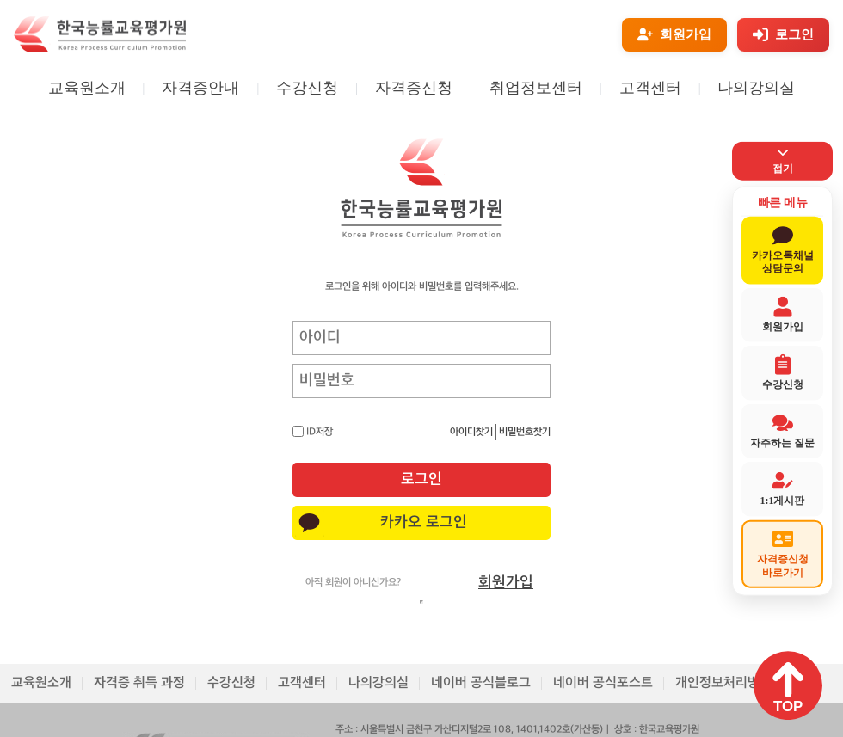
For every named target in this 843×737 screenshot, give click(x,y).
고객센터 (650, 87)
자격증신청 (413, 87)
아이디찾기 (471, 432)
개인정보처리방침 (723, 683)
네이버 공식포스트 (603, 683)
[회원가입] (674, 35)
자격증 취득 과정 (139, 683)
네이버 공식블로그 (481, 683)
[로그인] (783, 35)
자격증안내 (200, 87)
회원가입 (505, 582)
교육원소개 (87, 87)
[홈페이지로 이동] (100, 49)
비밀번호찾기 (525, 432)
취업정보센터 (535, 87)
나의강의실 (756, 87)
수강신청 (307, 87)
